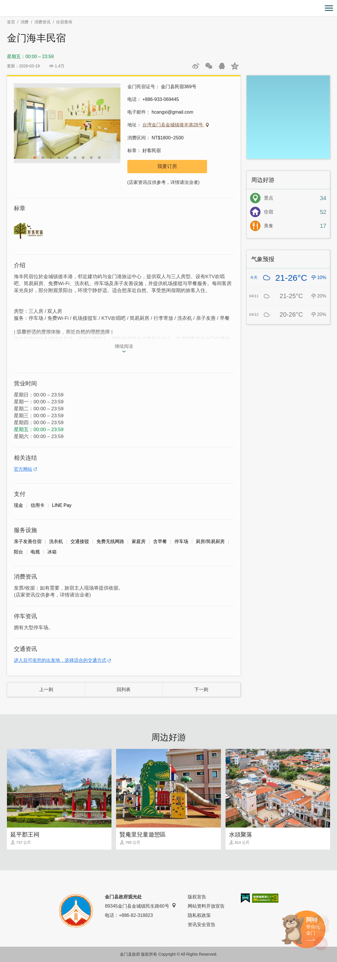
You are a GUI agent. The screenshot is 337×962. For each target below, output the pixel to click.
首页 (11, 22)
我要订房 (167, 166)
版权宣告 (197, 896)
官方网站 (23, 469)
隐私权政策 (199, 915)
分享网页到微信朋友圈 (209, 66)
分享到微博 (196, 66)
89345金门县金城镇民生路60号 (140, 906)
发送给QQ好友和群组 (222, 66)
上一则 (46, 689)
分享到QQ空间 (235, 66)
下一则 (201, 689)
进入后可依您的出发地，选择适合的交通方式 (60, 660)
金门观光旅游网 (168, 8)
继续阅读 (124, 346)
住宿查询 (64, 22)
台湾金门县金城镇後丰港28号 (173, 124)
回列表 (124, 689)
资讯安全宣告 (201, 924)
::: (2, 3)
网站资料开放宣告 (206, 906)
